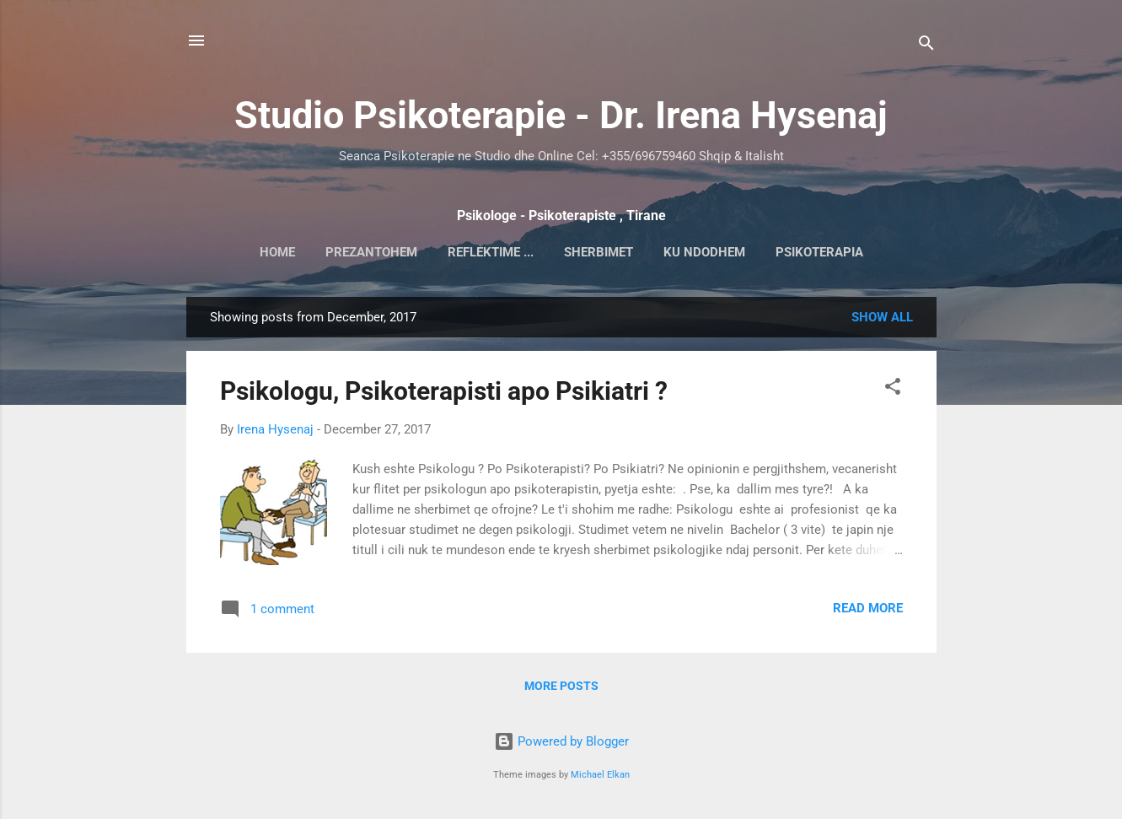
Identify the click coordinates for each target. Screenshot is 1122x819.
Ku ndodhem (704, 252)
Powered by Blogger (561, 741)
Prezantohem (371, 252)
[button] (893, 389)
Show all (882, 317)
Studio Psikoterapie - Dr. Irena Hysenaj (561, 115)
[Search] (926, 46)
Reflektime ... (491, 252)
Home (277, 252)
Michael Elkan (600, 774)
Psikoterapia (819, 252)
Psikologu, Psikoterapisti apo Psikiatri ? (444, 391)
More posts (561, 685)
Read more (868, 608)
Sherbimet (598, 252)
